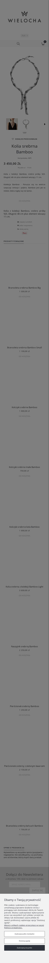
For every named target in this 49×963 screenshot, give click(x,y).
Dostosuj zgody (24, 941)
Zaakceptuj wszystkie (24, 948)
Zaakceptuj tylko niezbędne (24, 934)
